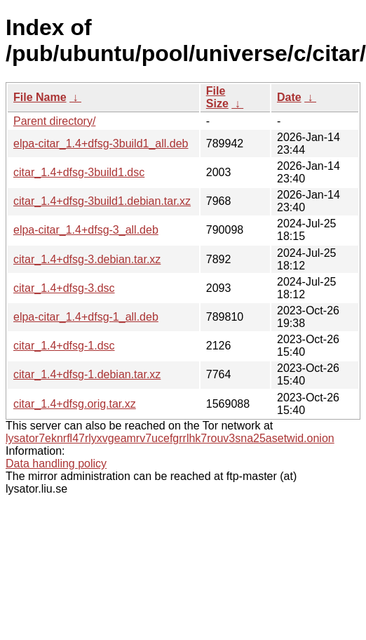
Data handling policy (56, 463)
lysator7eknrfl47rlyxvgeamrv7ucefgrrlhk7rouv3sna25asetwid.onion (170, 438)
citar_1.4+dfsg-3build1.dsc (78, 172)
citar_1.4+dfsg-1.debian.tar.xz (87, 374)
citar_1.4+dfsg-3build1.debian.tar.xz (102, 201)
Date (289, 97)
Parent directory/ (54, 121)
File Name (40, 97)
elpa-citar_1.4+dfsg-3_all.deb (85, 230)
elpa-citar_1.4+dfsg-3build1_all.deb (101, 143)
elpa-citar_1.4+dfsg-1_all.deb (85, 317)
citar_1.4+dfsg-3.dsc (64, 288)
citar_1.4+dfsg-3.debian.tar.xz (87, 259)
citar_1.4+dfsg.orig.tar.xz (74, 404)
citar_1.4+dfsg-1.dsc (64, 346)
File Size (217, 97)
